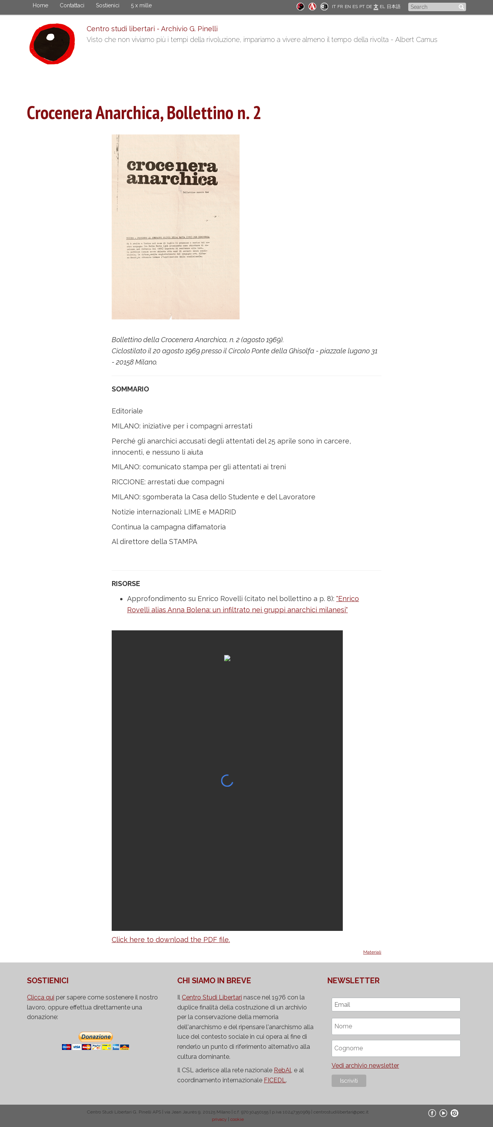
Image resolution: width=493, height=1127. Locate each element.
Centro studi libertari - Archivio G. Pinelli (152, 29)
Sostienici (107, 5)
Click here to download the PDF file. (171, 940)
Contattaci (72, 5)
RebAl (282, 1070)
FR (340, 6)
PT (362, 6)
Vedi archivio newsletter (365, 1065)
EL (382, 6)
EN (348, 6)
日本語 (394, 6)
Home (40, 5)
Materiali (372, 952)
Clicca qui (40, 997)
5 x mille (141, 5)
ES (355, 6)
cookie (237, 1119)
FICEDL (275, 1080)
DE (369, 6)
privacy (219, 1119)
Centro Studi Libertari (212, 997)
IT (334, 6)
